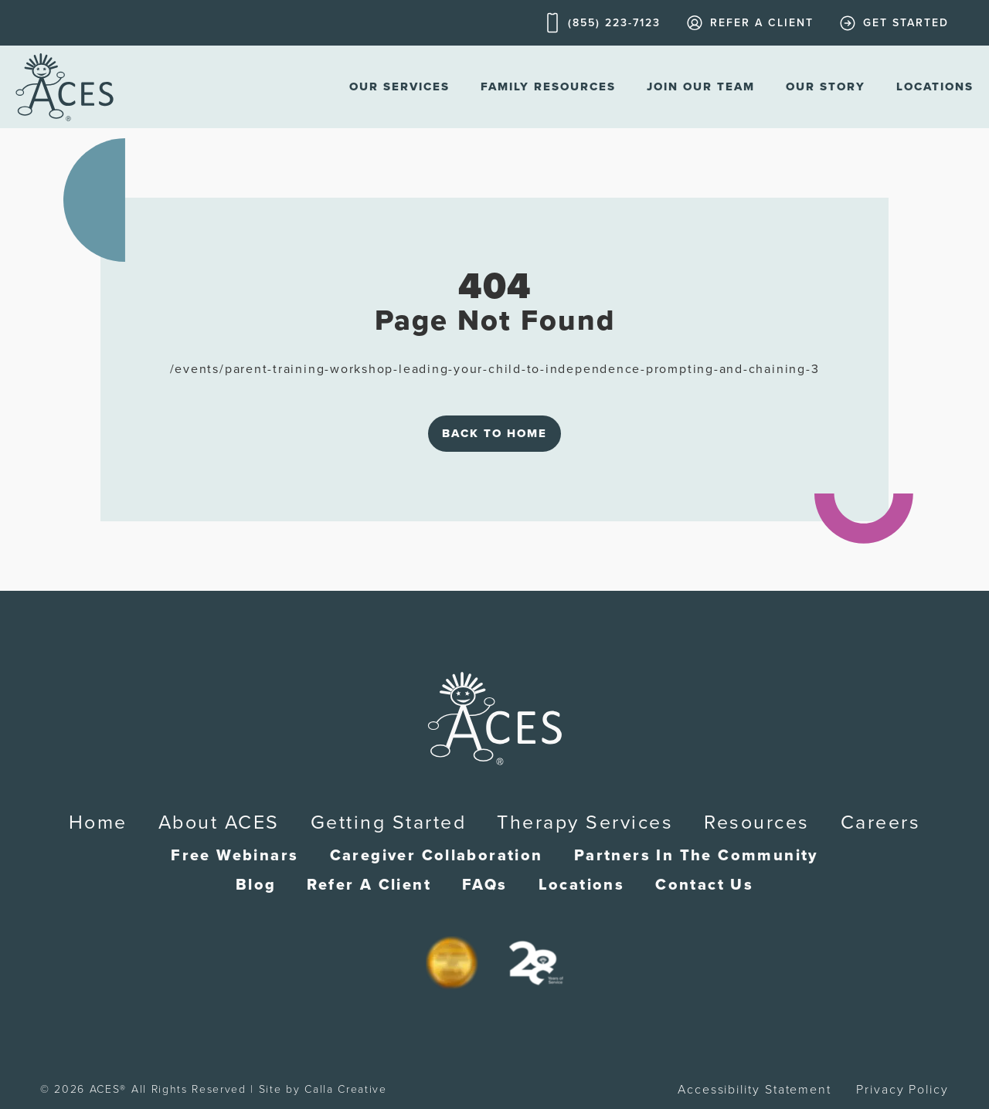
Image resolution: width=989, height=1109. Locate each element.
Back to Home (494, 433)
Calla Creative (345, 1089)
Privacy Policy (902, 1090)
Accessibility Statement (754, 1090)
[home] (64, 87)
